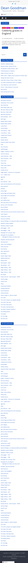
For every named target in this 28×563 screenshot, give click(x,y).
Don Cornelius (4, 147)
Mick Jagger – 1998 (5, 230)
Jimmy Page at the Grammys (8, 195)
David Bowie (4, 137)
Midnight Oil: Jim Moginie (7, 235)
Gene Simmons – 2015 (6, 158)
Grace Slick (3, 160)
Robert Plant (4, 260)
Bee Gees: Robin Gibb (6, 112)
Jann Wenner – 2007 (6, 181)
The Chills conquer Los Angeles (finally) (10, 300)
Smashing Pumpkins (6, 286)
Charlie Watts (4, 128)
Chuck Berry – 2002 (5, 130)
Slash (2, 283)
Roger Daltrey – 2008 (6, 272)
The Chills (3, 297)
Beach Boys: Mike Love (6, 107)
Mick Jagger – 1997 (5, 228)
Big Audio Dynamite (6, 114)
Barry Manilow (4, 105)
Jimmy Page (4, 191)
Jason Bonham (4, 186)
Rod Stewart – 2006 (5, 263)
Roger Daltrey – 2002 (6, 267)
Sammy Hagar (4, 279)
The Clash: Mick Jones (6, 304)
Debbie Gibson (4, 140)
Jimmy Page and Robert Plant (8, 193)
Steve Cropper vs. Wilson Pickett (9, 295)
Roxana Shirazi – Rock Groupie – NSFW (10, 276)
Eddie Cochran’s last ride (7, 73)
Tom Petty (3, 314)
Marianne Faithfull (5, 218)
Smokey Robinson (5, 288)
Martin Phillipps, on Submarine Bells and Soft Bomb (14, 221)
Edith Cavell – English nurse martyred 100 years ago (14, 75)
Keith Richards (4, 209)
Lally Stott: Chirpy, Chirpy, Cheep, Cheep (11, 80)
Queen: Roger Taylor (6, 256)
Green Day (3, 163)
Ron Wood (3, 274)
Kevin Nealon (4, 214)
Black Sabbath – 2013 (6, 116)
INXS (2, 179)
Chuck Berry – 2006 (5, 133)
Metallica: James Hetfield (7, 223)
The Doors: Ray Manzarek (7, 307)
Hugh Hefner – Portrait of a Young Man (10, 172)
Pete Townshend (5, 251)
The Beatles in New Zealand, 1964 (9, 68)
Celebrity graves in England (12, 32)
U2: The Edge (4, 316)
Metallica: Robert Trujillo (7, 225)
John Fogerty (4, 198)
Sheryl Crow (4, 281)
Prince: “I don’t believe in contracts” (9, 87)
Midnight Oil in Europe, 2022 (8, 232)
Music (16, 28)
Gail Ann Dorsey (5, 154)
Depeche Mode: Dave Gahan (8, 142)
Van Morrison (4, 318)
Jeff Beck (3, 188)
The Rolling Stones (5, 311)
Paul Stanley (4, 249)
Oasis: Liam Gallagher (6, 244)
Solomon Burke (4, 293)
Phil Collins (3, 253)
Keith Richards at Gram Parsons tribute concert (12, 212)
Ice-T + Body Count (5, 174)
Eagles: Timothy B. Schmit (7, 151)
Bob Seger (3, 119)
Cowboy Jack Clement (6, 135)
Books (4, 28)
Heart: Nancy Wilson (6, 165)
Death (8, 28)
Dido (2, 144)
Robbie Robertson (5, 258)
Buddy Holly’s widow (6, 123)
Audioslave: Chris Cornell (7, 102)
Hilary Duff (3, 167)
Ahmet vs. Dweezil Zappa (7, 64)
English (3, 14)
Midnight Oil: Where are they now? (11, 237)
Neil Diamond (4, 242)
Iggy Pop (3, 177)
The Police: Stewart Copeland (8, 309)
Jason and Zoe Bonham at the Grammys (11, 184)
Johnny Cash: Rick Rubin (7, 205)
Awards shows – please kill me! (8, 66)
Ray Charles (4, 89)
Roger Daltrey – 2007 (6, 270)
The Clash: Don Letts (6, 302)
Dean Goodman (13, 8)
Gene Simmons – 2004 (6, 156)
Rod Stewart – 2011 (5, 265)
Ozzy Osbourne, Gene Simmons (9, 85)
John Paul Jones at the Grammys (9, 202)
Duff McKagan (4, 149)
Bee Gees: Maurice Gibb (7, 109)
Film (12, 28)
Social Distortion (5, 290)
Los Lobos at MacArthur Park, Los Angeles (11, 82)
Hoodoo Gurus (4, 170)
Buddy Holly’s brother (6, 121)
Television (21, 28)
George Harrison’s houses (7, 78)
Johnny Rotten (4, 207)
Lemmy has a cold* (5, 216)
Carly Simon (4, 126)
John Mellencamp (5, 200)
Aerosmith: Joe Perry (6, 100)
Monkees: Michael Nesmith (7, 239)
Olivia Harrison (4, 246)
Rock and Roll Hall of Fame (7, 91)
